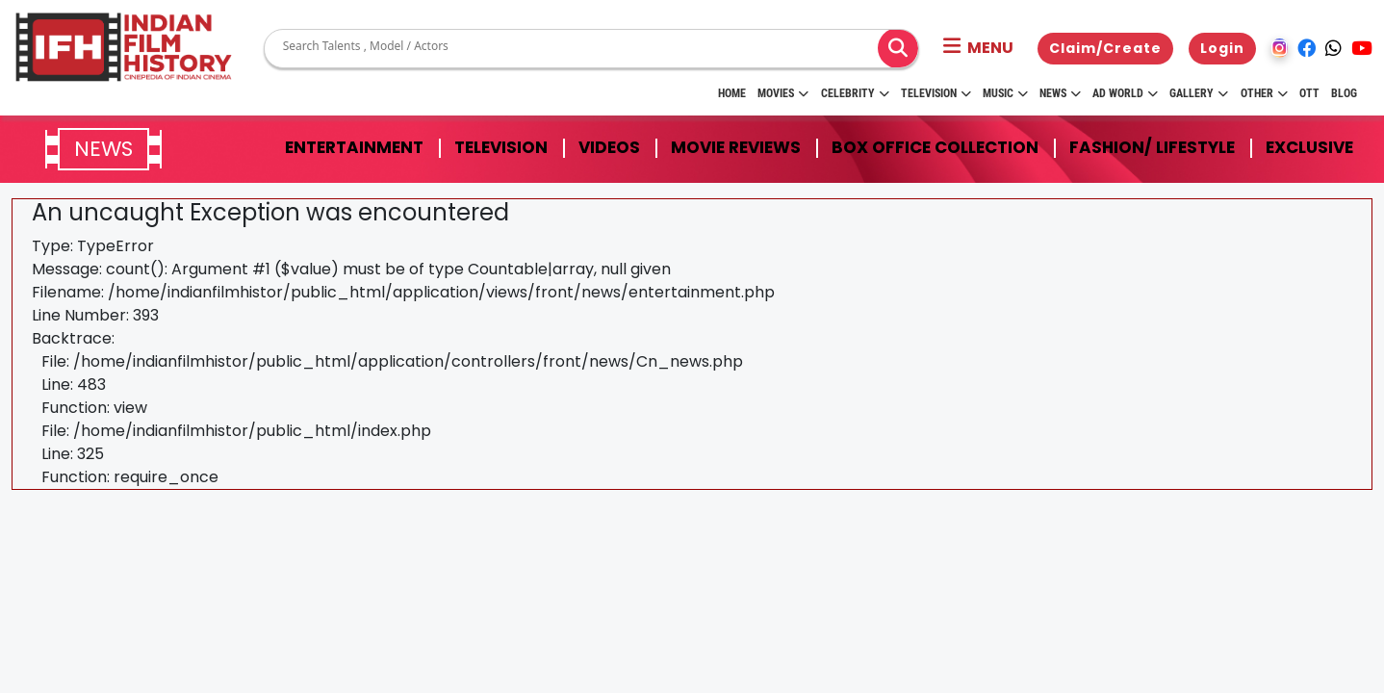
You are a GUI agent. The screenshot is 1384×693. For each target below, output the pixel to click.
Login (1222, 48)
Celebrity (855, 93)
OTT (1309, 93)
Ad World (1125, 93)
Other (1264, 93)
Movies (782, 93)
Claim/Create (1105, 48)
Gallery (1198, 93)
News (1060, 93)
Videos (609, 147)
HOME (732, 93)
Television (936, 93)
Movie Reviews (736, 147)
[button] (978, 48)
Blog (1344, 93)
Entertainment (354, 147)
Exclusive (1309, 147)
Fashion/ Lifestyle (1152, 147)
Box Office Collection (935, 147)
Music (1005, 93)
